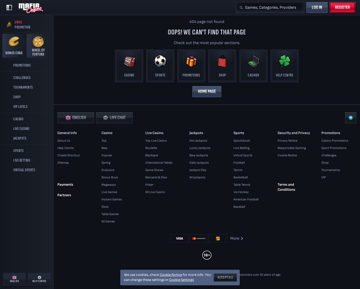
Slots (105, 207)
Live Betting (241, 148)
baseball (239, 207)
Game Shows (154, 170)
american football (246, 199)
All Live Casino (155, 192)
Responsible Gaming (292, 148)
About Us (63, 141)
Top (104, 141)
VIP (323, 177)
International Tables (159, 163)
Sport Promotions (333, 148)
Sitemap (63, 163)
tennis (237, 170)
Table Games (110, 214)
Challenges (329, 155)
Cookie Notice (287, 155)
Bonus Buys (109, 177)
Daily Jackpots (199, 163)
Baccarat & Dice (156, 177)
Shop (325, 163)
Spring (105, 163)
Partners (64, 195)
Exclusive (107, 170)
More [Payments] (237, 238)
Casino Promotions (334, 141)
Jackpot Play (197, 170)
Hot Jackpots (198, 141)
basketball (240, 177)
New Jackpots (198, 155)
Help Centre (65, 148)
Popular (106, 155)
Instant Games (111, 199)
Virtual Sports (243, 155)
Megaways (108, 185)
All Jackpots (197, 177)
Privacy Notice (287, 141)
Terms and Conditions (286, 187)
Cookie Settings (181, 280)
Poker (149, 185)
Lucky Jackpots (200, 148)
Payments (65, 184)
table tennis (241, 185)
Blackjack (151, 155)
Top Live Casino (156, 141)
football (239, 163)
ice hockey (241, 192)
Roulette (151, 148)
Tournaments (330, 170)
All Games (108, 221)
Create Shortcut (68, 155)
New (104, 148)
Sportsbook (241, 141)
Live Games (109, 192)
